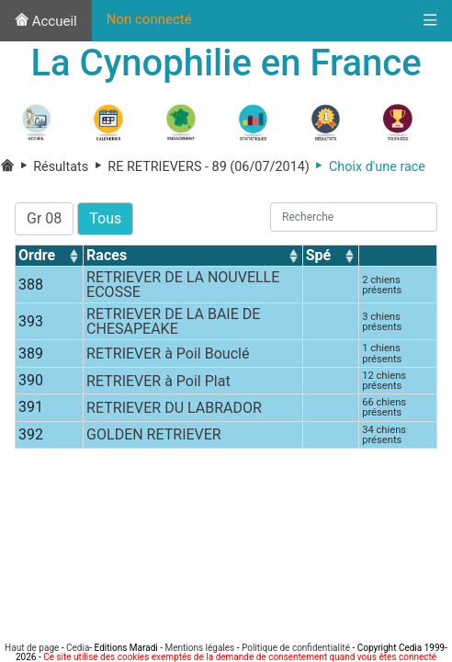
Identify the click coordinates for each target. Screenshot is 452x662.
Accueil (46, 21)
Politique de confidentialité (296, 648)
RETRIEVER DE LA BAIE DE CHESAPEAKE (173, 321)
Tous (105, 218)
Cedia (77, 648)
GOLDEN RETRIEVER (153, 434)
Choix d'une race (367, 167)
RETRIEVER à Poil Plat (158, 381)
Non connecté (149, 19)
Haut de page (32, 648)
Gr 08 (44, 218)
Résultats (53, 167)
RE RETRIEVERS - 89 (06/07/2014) (199, 167)
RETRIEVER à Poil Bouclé (167, 353)
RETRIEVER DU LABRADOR (174, 408)
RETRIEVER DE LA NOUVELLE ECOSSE (182, 284)
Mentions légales (199, 648)
